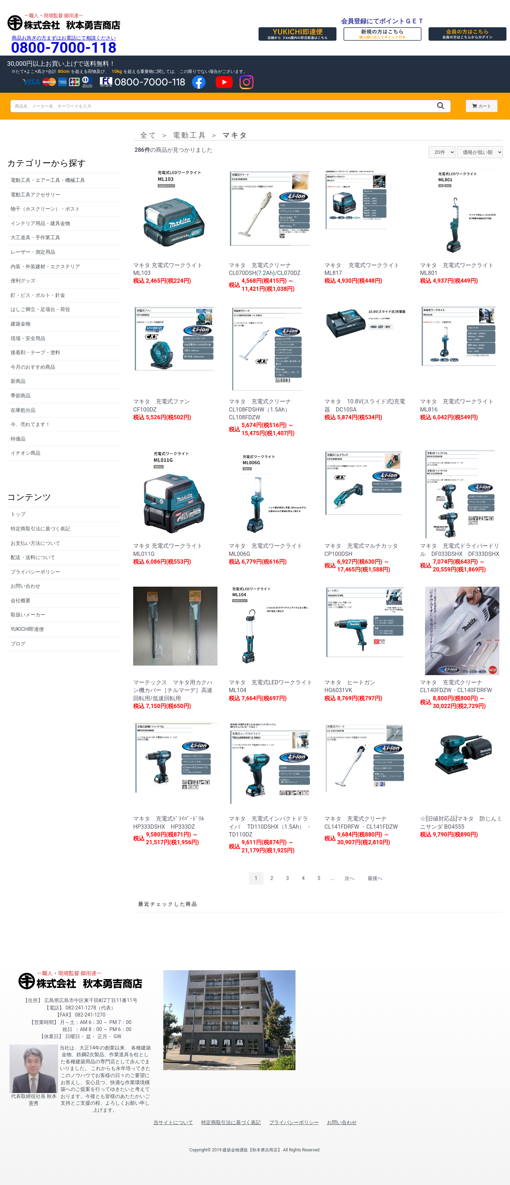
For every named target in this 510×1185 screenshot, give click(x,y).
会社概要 (20, 600)
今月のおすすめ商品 (33, 367)
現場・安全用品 (28, 338)
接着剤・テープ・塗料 (35, 352)
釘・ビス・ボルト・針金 (38, 295)
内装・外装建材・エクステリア (45, 266)
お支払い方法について (35, 543)
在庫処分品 (23, 410)
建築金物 (20, 324)
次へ (350, 878)
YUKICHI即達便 (27, 629)
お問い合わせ (25, 586)
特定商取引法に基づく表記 (40, 528)
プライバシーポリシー (35, 572)
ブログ (18, 643)
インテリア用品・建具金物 (40, 223)
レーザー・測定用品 (33, 252)
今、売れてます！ (30, 424)
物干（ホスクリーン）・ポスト (45, 209)
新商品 (18, 381)
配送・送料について (33, 557)
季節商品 (20, 395)
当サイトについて (173, 1122)
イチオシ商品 (25, 453)
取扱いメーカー (28, 614)
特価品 (18, 439)
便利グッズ (23, 280)
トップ (18, 514)
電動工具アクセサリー (35, 194)
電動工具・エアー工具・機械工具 (48, 180)
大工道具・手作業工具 (35, 237)
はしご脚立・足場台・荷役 (40, 309)
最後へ (375, 878)
